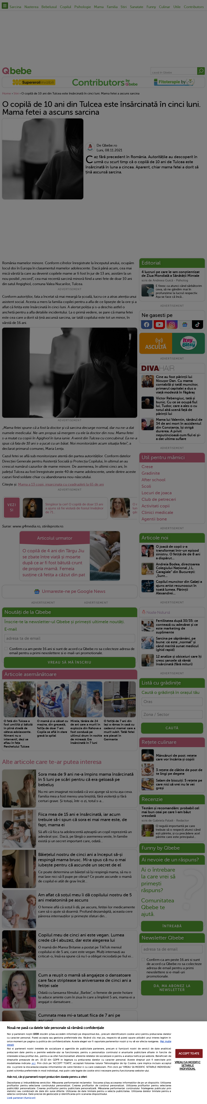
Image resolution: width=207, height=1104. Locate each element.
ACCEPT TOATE (189, 1053)
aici (34, 1063)
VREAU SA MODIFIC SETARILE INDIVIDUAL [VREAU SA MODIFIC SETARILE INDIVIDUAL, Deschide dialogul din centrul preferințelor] (187, 1065)
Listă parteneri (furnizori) (21, 1098)
